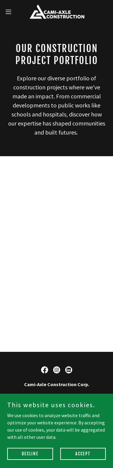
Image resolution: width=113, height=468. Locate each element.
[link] (56, 11)
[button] (10, 12)
